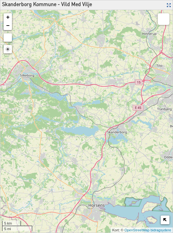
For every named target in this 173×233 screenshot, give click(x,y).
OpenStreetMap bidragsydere (147, 230)
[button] (8, 49)
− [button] (8, 26)
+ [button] (8, 17)
